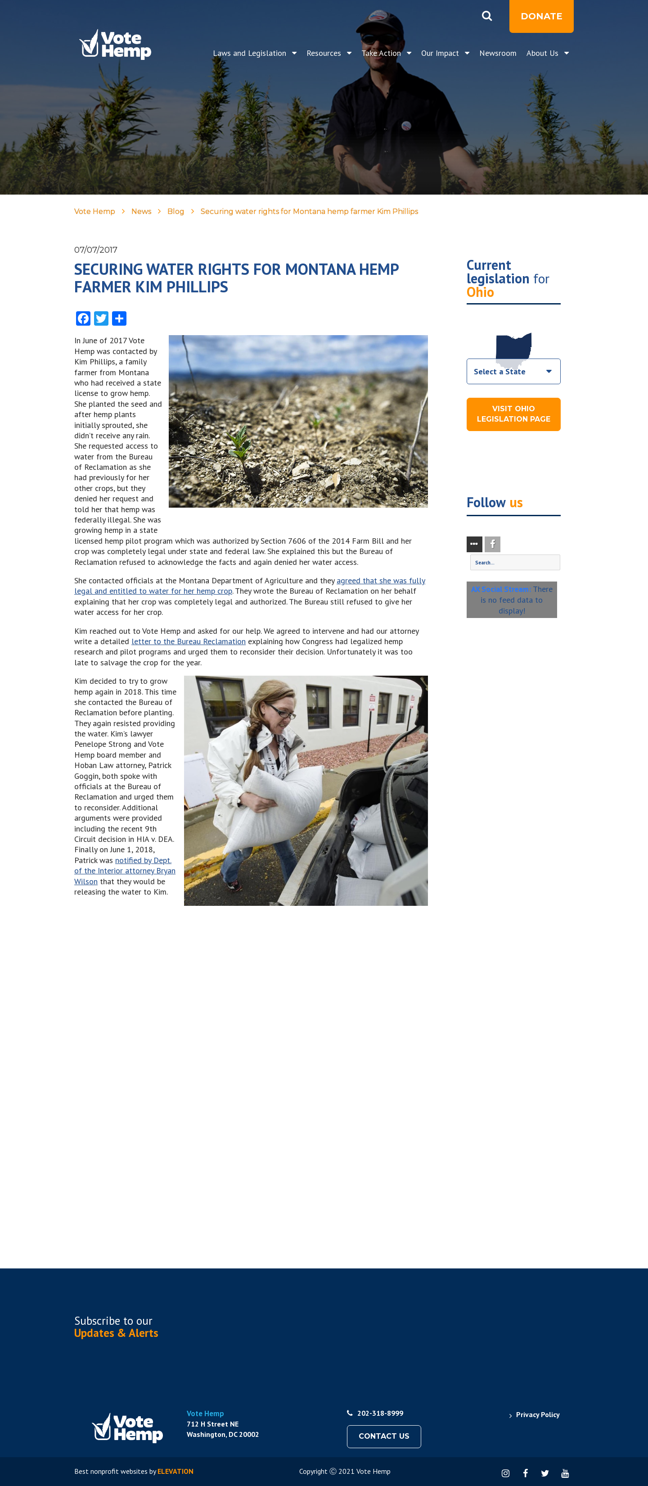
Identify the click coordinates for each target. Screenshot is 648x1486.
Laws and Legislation (250, 53)
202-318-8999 (375, 1413)
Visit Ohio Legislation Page (513, 413)
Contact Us (384, 1436)
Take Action (382, 53)
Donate (541, 16)
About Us (543, 53)
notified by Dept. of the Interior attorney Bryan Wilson (125, 870)
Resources (324, 53)
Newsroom (498, 53)
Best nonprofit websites (111, 1471)
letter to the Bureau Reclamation (188, 641)
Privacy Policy (538, 1414)
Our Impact (441, 53)
